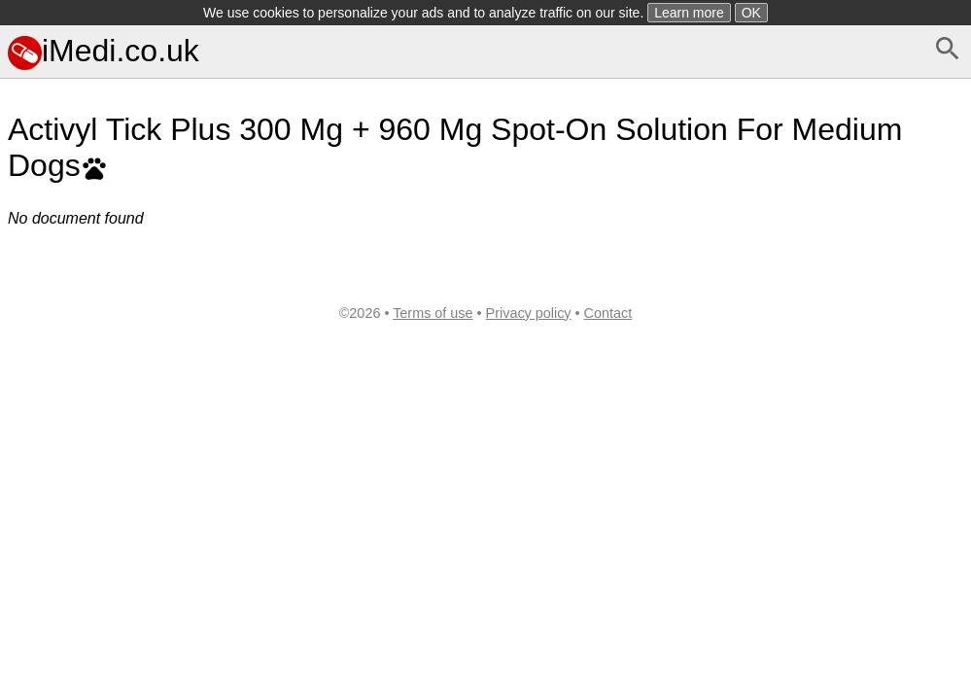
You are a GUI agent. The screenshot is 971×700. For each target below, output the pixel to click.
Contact (608, 313)
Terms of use (432, 313)
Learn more (689, 12)
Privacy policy (529, 313)
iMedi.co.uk (103, 50)
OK (751, 12)
